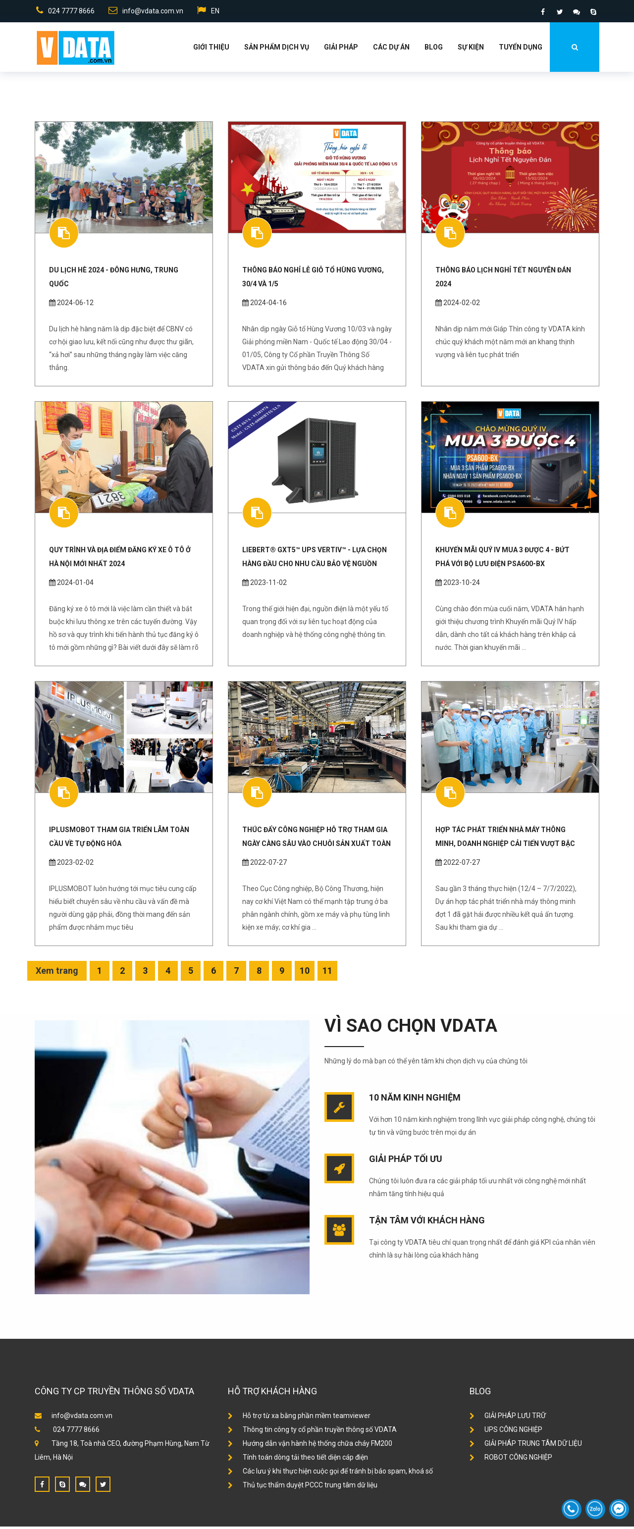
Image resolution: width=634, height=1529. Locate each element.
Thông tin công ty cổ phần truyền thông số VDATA (312, 1432)
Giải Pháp (341, 49)
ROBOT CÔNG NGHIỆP (511, 1460)
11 (327, 973)
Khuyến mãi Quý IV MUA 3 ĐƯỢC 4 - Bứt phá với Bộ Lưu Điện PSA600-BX (502, 559)
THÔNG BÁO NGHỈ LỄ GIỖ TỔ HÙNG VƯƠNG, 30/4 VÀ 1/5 (313, 279)
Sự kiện (471, 49)
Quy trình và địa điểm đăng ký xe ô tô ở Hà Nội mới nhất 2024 (120, 559)
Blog (433, 49)
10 (305, 973)
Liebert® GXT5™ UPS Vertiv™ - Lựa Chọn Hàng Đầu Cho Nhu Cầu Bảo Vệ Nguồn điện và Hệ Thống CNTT (314, 559)
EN (209, 11)
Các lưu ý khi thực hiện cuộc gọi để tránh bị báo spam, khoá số (330, 1473)
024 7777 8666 (64, 11)
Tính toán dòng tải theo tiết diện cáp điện (298, 1460)
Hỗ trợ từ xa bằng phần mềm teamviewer (299, 1418)
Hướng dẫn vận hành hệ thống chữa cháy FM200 (310, 1446)
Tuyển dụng (520, 49)
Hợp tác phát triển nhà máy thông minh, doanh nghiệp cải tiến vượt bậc (505, 839)
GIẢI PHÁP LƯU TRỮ (508, 1418)
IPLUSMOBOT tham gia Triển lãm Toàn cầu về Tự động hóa (119, 839)
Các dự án (391, 49)
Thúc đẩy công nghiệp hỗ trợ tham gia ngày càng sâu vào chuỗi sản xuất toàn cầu (316, 839)
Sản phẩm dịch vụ (276, 49)
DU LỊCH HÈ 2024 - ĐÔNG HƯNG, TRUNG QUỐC (113, 279)
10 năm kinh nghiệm (415, 1100)
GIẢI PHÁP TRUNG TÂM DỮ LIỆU (526, 1446)
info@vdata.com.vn (145, 11)
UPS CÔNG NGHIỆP (506, 1432)
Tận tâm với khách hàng (427, 1222)
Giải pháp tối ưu (405, 1161)
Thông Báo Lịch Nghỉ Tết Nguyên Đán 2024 (503, 279)
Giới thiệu (211, 49)
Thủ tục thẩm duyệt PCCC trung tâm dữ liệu (302, 1487)
